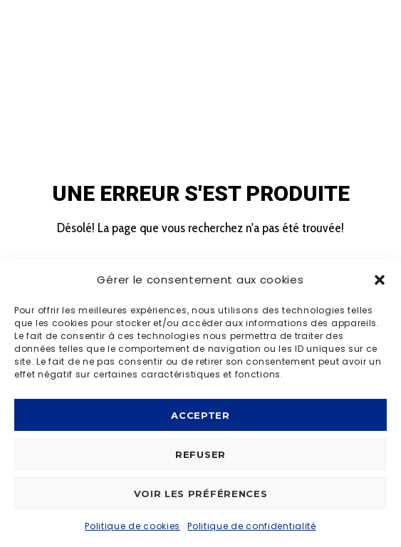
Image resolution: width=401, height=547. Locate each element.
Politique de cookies (132, 526)
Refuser (200, 454)
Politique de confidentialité (251, 526)
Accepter (200, 415)
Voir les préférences (201, 493)
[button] (380, 280)
